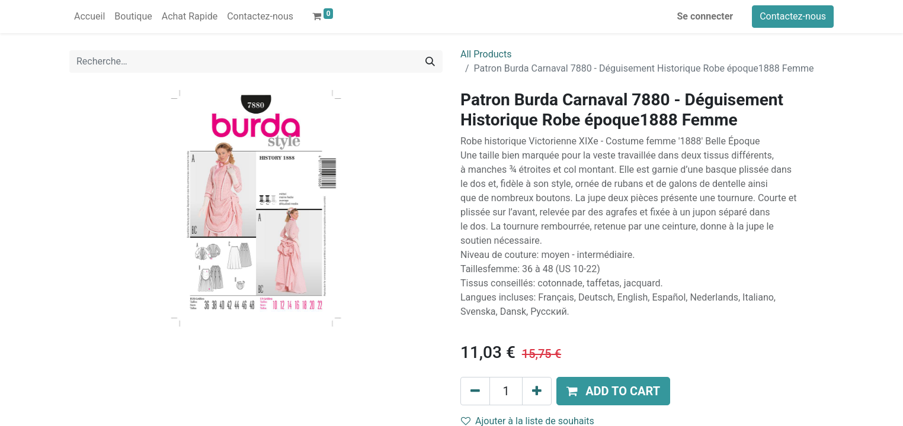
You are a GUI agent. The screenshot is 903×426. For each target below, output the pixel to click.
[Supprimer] (475, 391)
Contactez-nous (793, 16)
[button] (613, 391)
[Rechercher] (430, 61)
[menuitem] (89, 16)
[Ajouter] (537, 391)
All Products (485, 54)
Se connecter (705, 16)
